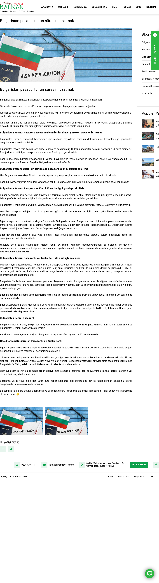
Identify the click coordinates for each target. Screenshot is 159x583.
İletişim (151, 7)
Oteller (63, 7)
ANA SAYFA (47, 7)
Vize (114, 7)
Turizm (126, 7)
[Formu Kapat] (151, 35)
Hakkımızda (80, 7)
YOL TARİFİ (139, 465)
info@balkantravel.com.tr (61, 465)
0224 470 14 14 (29, 465)
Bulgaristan (99, 7)
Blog (138, 7)
